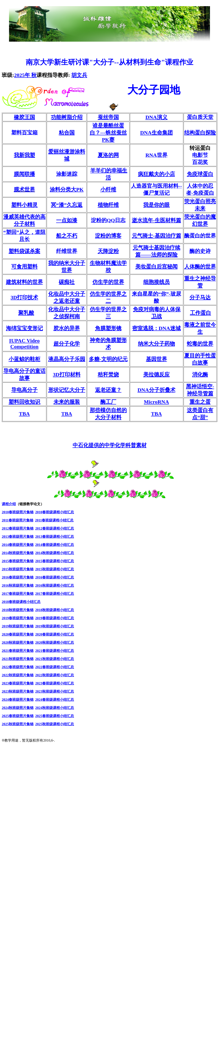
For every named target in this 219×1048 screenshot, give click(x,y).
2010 (5, 512)
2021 (17, 651)
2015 (17, 561)
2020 (17, 634)
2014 (17, 545)
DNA (156, 117)
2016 (17, 577)
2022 (17, 667)
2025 (25, 75)
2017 (17, 593)
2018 (21, 602)
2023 (17, 683)
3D (24, 297)
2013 (5, 536)
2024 (17, 699)
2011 (5, 520)
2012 (5, 528)
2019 (17, 618)
